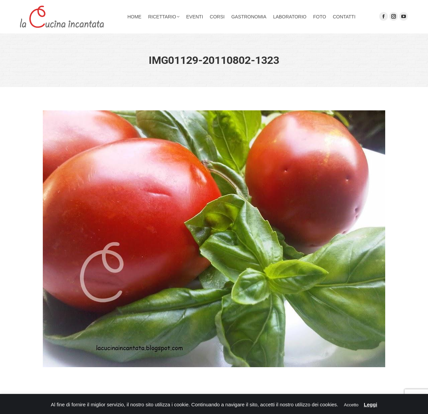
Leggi (370, 404)
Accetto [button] (351, 404)
